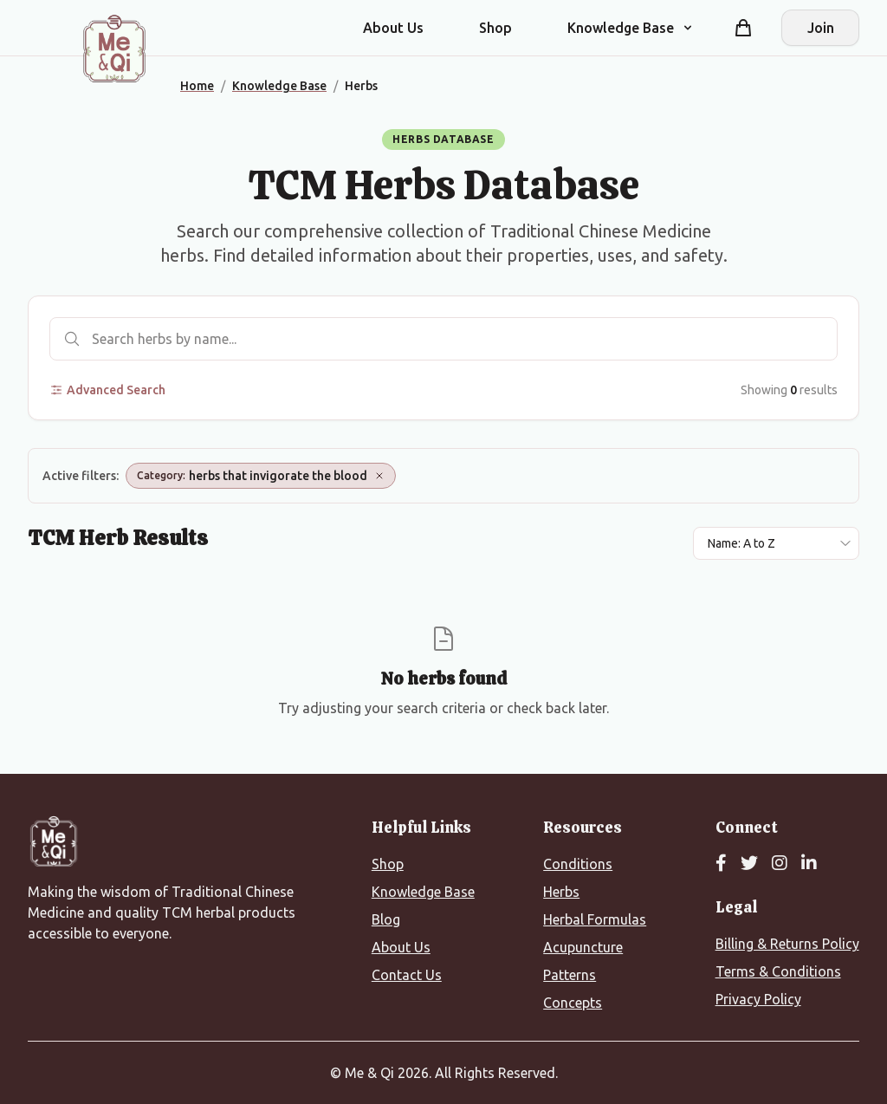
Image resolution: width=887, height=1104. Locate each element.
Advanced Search (107, 390)
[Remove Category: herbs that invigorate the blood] (379, 476)
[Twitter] (749, 864)
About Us (393, 28)
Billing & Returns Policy (787, 943)
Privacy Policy (758, 999)
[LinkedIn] (809, 864)
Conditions (577, 864)
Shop (495, 28)
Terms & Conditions (778, 971)
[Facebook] (721, 864)
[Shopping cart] (743, 27)
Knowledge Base (423, 891)
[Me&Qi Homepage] (114, 48)
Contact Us (407, 975)
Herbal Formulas (594, 919)
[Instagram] (779, 864)
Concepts (572, 1002)
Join (820, 28)
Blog (386, 919)
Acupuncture (583, 947)
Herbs (561, 891)
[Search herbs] (443, 338)
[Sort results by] (776, 543)
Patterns (569, 975)
